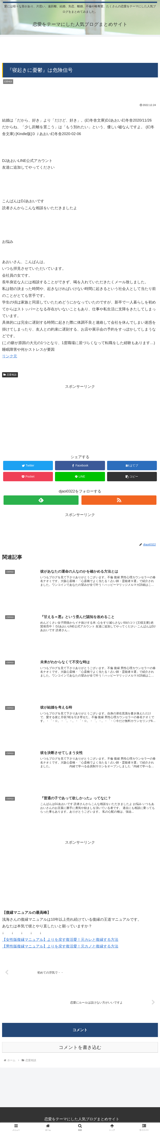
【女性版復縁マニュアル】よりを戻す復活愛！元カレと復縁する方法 (60, 940)
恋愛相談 (10, 374)
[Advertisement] (80, 48)
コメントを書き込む (80, 1048)
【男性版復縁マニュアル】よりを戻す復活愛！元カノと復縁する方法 (60, 947)
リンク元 (9, 356)
